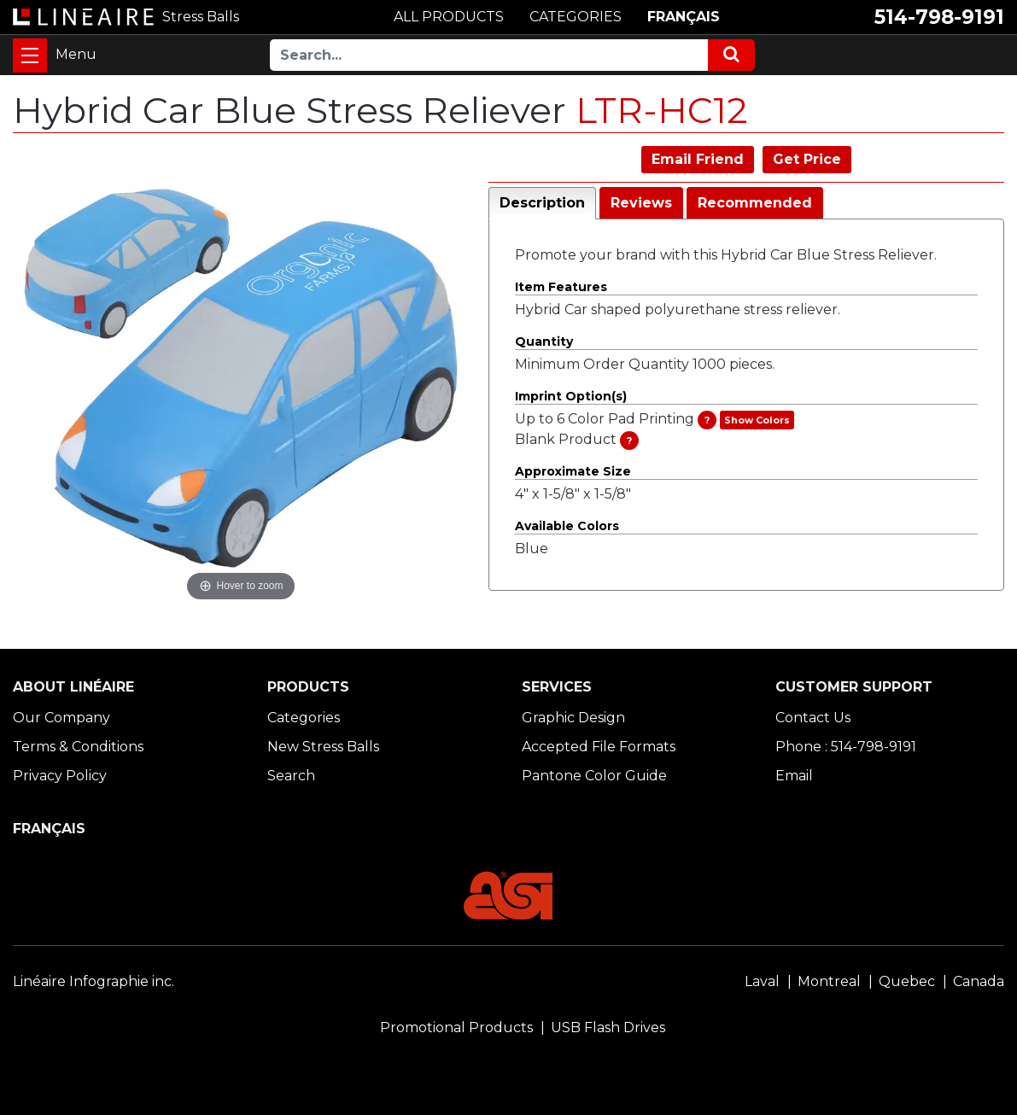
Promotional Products (456, 1027)
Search (291, 776)
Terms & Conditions (78, 746)
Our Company (61, 717)
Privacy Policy (60, 776)
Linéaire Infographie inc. (93, 981)
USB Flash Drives (608, 1027)
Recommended (755, 203)
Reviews (641, 203)
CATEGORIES (575, 17)
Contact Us (812, 717)
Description (542, 203)
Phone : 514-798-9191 (845, 746)
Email (794, 776)
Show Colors (757, 420)
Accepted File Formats (598, 746)
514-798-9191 (939, 17)
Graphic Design (573, 717)
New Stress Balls (323, 746)
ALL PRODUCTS (449, 17)
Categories (303, 717)
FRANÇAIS (683, 17)
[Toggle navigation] (30, 55)
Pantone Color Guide (594, 776)
